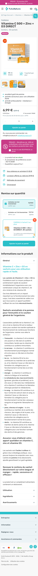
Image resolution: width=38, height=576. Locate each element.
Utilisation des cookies (17, 561)
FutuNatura (5, 20)
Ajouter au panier (19, 128)
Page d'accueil (7, 15)
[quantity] (18, 121)
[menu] (3, 9)
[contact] (31, 9)
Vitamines (18, 15)
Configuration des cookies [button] (9, 564)
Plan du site (5, 561)
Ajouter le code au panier (20, 3)
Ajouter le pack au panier (19, 244)
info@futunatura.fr (24, 136)
